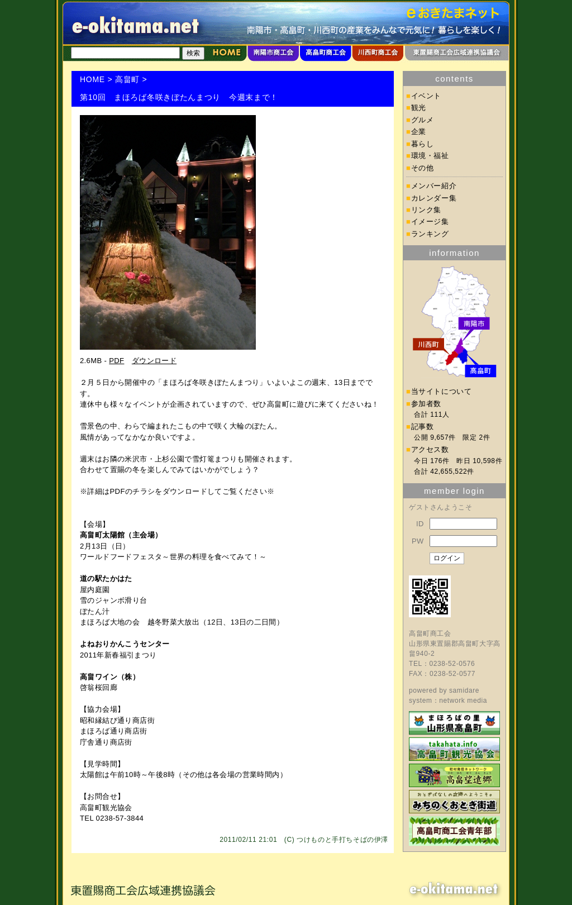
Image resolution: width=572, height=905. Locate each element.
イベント (426, 96)
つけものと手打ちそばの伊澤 (342, 840)
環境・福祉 (430, 155)
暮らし (422, 144)
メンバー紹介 (434, 186)
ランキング (430, 234)
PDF (116, 360)
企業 (418, 131)
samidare (464, 690)
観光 (418, 107)
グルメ (422, 120)
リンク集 (426, 210)
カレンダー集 (434, 198)
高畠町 (127, 79)
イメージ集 (430, 221)
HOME (92, 79)
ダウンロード (154, 360)
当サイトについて (441, 391)
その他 (422, 168)
